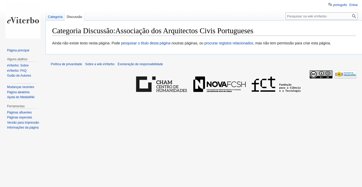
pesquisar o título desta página (146, 43)
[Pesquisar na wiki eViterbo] (322, 16)
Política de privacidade (66, 64)
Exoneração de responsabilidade (140, 64)
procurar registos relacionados (228, 43)
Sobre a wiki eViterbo (100, 64)
